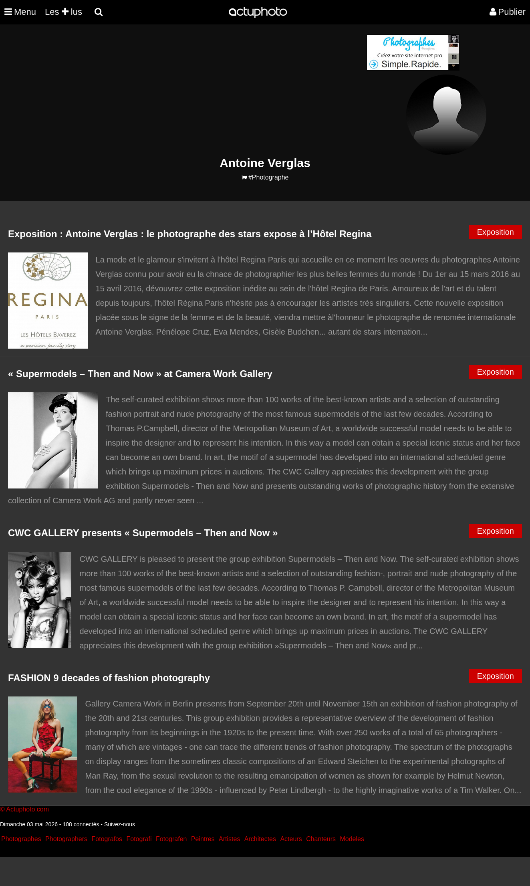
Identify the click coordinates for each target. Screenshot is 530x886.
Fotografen (171, 839)
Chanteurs (321, 839)
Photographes (21, 839)
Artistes (229, 839)
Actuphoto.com (27, 809)
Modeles (352, 839)
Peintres (203, 839)
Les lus (63, 12)
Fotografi (138, 839)
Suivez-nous (119, 824)
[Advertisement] (217, 90)
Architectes (260, 839)
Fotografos (107, 839)
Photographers (66, 839)
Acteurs (291, 839)
